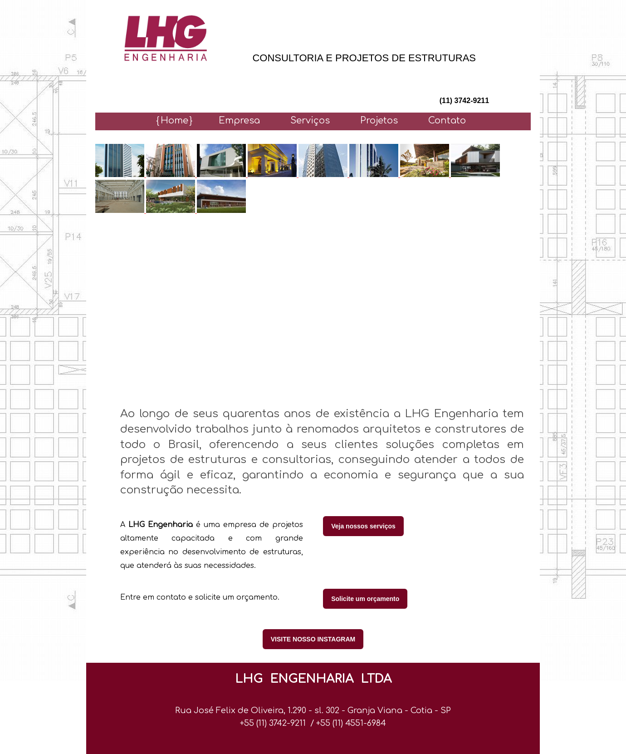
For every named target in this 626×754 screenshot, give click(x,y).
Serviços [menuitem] (310, 120)
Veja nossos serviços (363, 526)
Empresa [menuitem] (239, 120)
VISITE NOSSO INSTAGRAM (313, 639)
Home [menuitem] (174, 120)
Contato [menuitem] (447, 120)
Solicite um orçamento (365, 598)
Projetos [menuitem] (379, 120)
